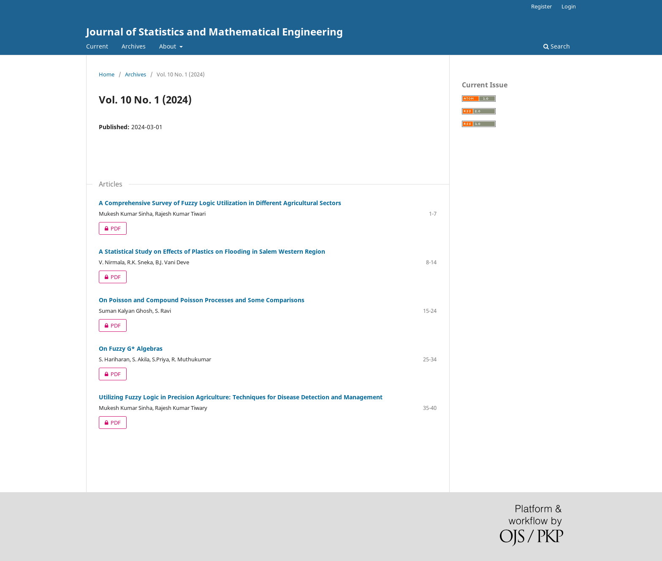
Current (97, 46)
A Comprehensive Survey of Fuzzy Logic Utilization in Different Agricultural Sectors (220, 203)
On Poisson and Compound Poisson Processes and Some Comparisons (201, 300)
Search (556, 46)
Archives (134, 46)
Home (106, 74)
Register (541, 6)
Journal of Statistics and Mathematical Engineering (214, 31)
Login (569, 6)
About (168, 46)
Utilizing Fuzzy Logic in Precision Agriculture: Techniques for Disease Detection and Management (241, 397)
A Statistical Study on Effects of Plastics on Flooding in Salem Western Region (212, 251)
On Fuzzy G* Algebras (131, 348)
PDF (110, 228)
